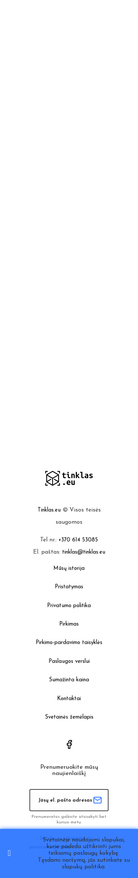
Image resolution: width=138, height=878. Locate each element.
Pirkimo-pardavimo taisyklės (69, 642)
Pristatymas (69, 587)
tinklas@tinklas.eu (83, 552)
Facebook (69, 744)
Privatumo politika (69, 606)
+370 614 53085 (78, 540)
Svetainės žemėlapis (69, 717)
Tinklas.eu (49, 510)
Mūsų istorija (69, 568)
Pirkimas (69, 624)
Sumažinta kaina (69, 680)
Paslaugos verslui (69, 661)
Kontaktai (69, 699)
